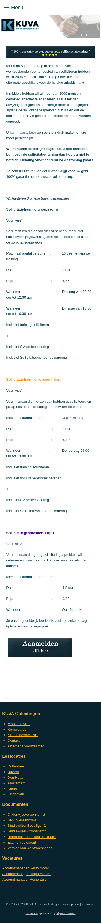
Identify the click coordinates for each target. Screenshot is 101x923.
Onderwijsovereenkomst (26, 814)
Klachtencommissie (23, 735)
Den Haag (15, 777)
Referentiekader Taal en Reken (32, 837)
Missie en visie (19, 724)
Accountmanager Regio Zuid (24, 879)
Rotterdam (16, 766)
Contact (14, 740)
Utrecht (13, 772)
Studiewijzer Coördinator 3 (28, 831)
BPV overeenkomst (22, 820)
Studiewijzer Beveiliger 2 (27, 825)
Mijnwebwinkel (66, 913)
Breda (12, 789)
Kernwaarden (18, 729)
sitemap (67, 904)
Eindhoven (16, 794)
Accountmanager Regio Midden (26, 874)
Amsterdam (16, 783)
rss (77, 904)
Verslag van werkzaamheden (30, 848)
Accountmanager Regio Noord (25, 868)
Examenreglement (22, 842)
